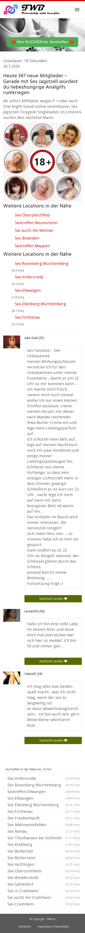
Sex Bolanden (27, 238)
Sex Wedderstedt (43, 877)
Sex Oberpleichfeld (32, 215)
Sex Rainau (43, 831)
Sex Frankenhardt (43, 818)
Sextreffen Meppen (32, 245)
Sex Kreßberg (43, 844)
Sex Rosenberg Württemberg (41, 263)
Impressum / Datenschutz (53, 926)
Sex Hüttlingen (43, 864)
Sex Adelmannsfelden (43, 824)
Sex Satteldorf (43, 884)
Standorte (24, 926)
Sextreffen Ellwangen (43, 791)
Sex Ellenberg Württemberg (40, 303)
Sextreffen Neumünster (36, 222)
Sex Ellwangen (28, 290)
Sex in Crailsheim (43, 891)
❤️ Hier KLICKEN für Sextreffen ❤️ (42, 42)
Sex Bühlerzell (43, 851)
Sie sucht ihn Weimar (34, 230)
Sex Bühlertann (43, 857)
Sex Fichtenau (27, 317)
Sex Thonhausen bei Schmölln (43, 838)
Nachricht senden (53, 599)
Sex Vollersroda (29, 276)
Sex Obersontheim (43, 871)
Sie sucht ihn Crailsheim (43, 897)
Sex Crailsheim (43, 904)
